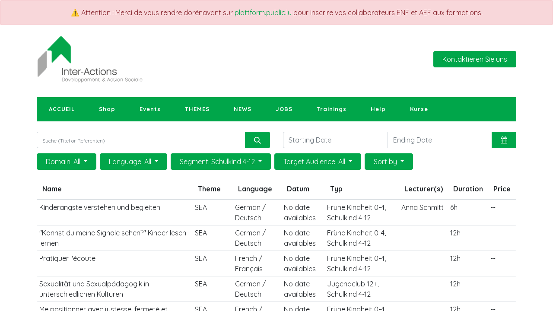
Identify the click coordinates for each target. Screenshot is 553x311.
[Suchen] (257, 140)
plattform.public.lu (263, 12)
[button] (504, 139)
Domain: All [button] (64, 161)
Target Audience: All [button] (315, 161)
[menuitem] (61, 109)
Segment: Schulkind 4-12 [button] (218, 161)
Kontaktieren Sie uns (474, 59)
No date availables (300, 212)
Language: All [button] (131, 161)
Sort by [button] (386, 161)
